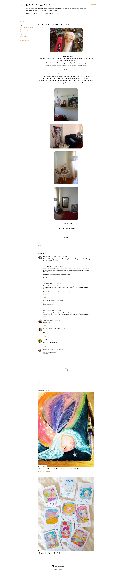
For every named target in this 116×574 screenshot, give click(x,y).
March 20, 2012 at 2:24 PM (54, 310)
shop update (24, 36)
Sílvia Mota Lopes (48, 349)
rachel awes (46, 340)
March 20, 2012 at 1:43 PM (56, 283)
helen (44, 320)
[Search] (93, 5)
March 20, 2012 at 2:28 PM (53, 320)
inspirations (43, 13)
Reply (44, 262)
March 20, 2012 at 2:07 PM (57, 300)
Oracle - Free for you (49, 553)
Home (28, 13)
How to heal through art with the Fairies (61, 468)
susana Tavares (24, 40)
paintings (34, 13)
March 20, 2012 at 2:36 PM (59, 328)
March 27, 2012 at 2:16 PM (60, 349)
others (22, 34)
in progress (23, 32)
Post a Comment (46, 471)
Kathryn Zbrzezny (48, 256)
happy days (52, 13)
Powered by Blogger (58, 566)
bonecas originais (25, 30)
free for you (61, 13)
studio (22, 38)
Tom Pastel (46, 266)
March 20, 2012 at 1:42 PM (56, 266)
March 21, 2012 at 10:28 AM (57, 339)
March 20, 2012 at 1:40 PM (60, 256)
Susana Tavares (38, 5)
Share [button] (22, 21)
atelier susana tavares (26, 27)
